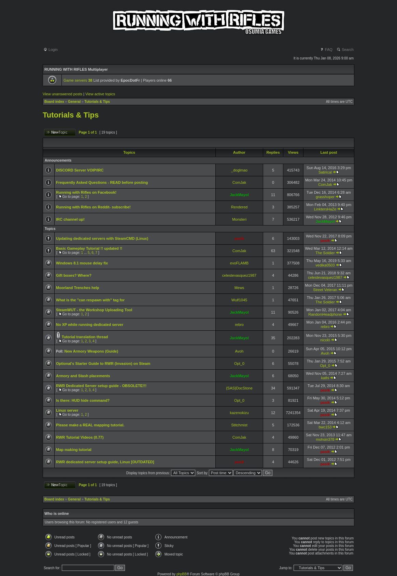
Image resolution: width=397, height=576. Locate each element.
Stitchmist (239, 425)
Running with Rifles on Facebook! (86, 192)
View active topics (100, 94)
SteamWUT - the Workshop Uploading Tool (94, 310)
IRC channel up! (70, 219)
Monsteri (239, 219)
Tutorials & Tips (97, 102)
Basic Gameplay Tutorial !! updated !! (89, 248)
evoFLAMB (239, 263)
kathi (325, 378)
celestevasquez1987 (239, 275)
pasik (239, 238)
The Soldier (325, 253)
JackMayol (239, 195)
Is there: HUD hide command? (83, 400)
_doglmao (239, 170)
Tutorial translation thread (85, 337)
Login (50, 49)
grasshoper (325, 197)
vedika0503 (325, 265)
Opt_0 (239, 363)
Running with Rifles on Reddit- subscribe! (93, 207)
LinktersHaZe (325, 209)
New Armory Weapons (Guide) (91, 351)
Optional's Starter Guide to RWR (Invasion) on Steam (103, 363)
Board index (54, 102)
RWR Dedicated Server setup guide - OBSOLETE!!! (101, 386)
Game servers (77, 80)
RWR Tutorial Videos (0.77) (79, 437)
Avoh (239, 351)
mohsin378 (325, 439)
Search (345, 49)
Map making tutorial (73, 450)
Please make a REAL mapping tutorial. (90, 425)
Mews (239, 288)
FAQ (326, 49)
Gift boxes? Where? (73, 275)
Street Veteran (325, 290)
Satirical (325, 172)
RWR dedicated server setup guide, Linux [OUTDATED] (105, 462)
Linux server (67, 410)
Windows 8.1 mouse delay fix (82, 263)
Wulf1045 (239, 300)
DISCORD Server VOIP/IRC (79, 170)
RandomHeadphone (325, 314)
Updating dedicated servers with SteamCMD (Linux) (102, 238)
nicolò (325, 340)
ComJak (239, 182)
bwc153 (325, 427)
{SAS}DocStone (239, 388)
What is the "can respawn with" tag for (90, 300)
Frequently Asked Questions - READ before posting (102, 182)
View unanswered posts (62, 94)
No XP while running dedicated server (89, 325)
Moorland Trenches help (77, 288)
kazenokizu (239, 413)
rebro (239, 325)
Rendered (239, 207)
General (74, 102)
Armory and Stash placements (83, 376)
